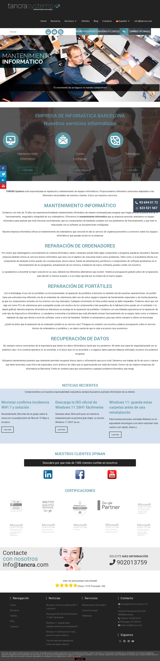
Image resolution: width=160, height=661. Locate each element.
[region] (80, 68)
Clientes (13, 616)
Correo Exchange (89, 610)
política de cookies (74, 656)
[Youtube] (133, 641)
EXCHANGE (139, 31)
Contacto (14, 626)
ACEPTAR (80, 659)
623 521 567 (146, 208)
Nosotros (14, 610)
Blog (12, 621)
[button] (80, 68)
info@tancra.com (134, 625)
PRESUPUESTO (87, 31)
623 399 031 (135, 622)
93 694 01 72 (146, 202)
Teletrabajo (132, 154)
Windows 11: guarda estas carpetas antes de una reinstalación (130, 407)
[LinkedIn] (128, 641)
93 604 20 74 (135, 618)
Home (13, 605)
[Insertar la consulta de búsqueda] (20, 32)
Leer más (7, 430)
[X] (120, 641)
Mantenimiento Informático (94, 605)
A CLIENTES (108, 31)
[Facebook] (124, 641)
